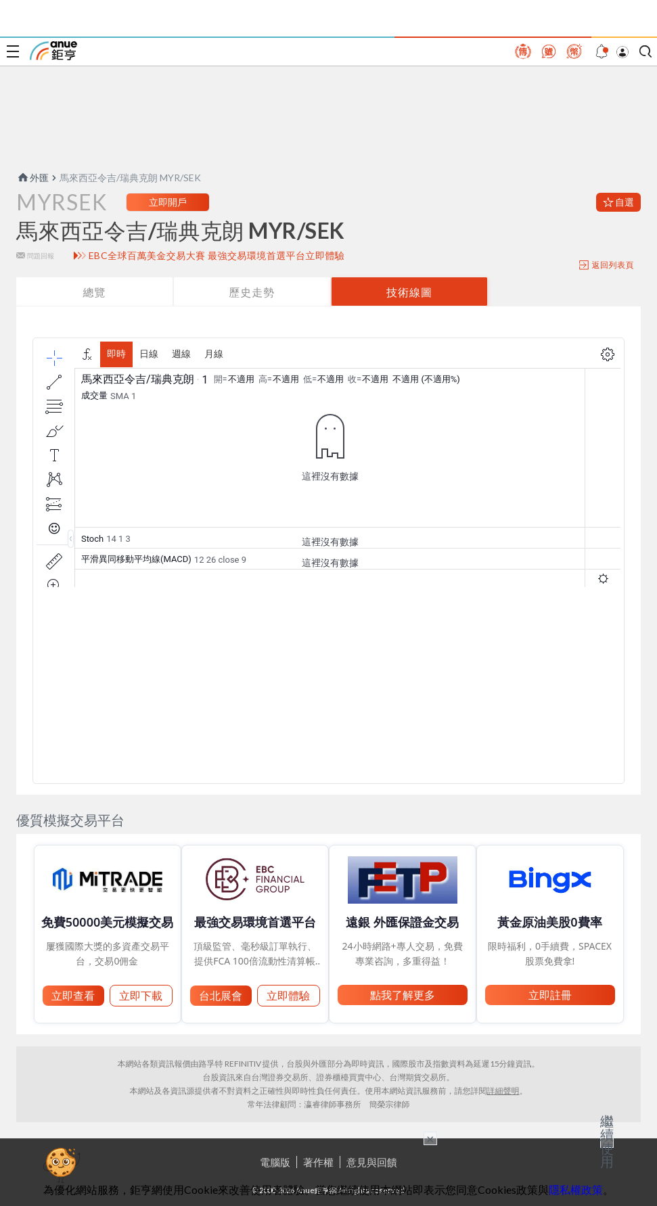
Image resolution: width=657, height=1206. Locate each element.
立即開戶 (168, 202)
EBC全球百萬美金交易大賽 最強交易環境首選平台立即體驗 (217, 255)
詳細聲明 (503, 1091)
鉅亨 (53, 51)
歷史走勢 (252, 291)
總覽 (94, 291)
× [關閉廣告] (430, 1138)
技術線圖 (409, 291)
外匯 (32, 177)
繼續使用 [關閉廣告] (607, 1141)
